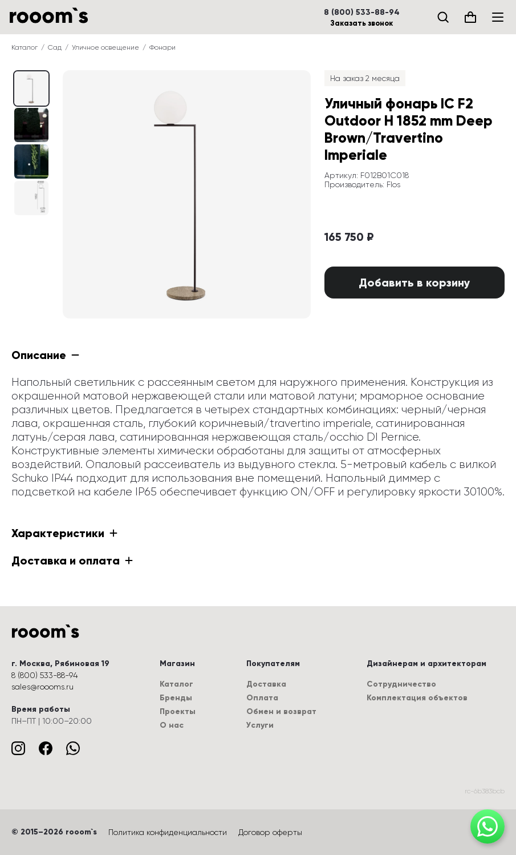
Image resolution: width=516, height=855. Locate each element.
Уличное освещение (105, 47)
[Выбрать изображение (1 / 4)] (31, 125)
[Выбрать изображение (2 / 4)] (31, 161)
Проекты (178, 711)
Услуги (260, 725)
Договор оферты (270, 832)
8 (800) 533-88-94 (362, 12)
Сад (55, 47)
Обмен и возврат (281, 711)
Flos (393, 184)
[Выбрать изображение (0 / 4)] (31, 88)
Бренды (176, 698)
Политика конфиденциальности (167, 832)
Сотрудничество (401, 684)
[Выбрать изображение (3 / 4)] (31, 198)
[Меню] (497, 17)
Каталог (24, 47)
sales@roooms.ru (42, 686)
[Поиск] (443, 17)
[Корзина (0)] (470, 17)
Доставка (266, 684)
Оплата (262, 698)
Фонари (162, 47)
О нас (172, 725)
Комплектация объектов (417, 698)
